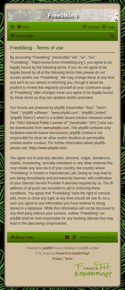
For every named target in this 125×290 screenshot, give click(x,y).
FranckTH (62, 253)
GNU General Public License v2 (42, 123)
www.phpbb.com (56, 128)
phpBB (47, 248)
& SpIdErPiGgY (79, 253)
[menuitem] (23, 26)
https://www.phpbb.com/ (48, 148)
